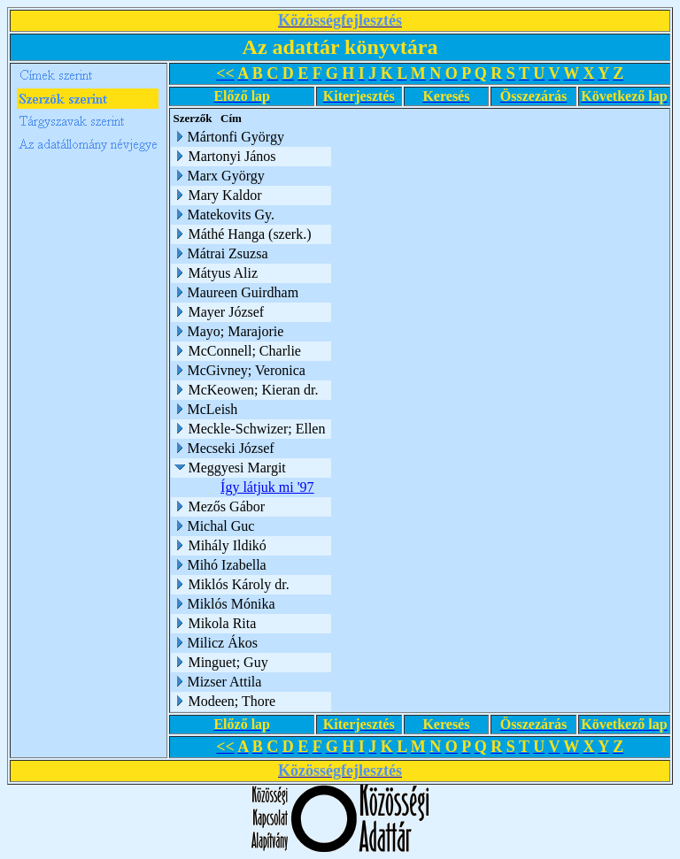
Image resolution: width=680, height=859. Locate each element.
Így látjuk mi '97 (272, 487)
